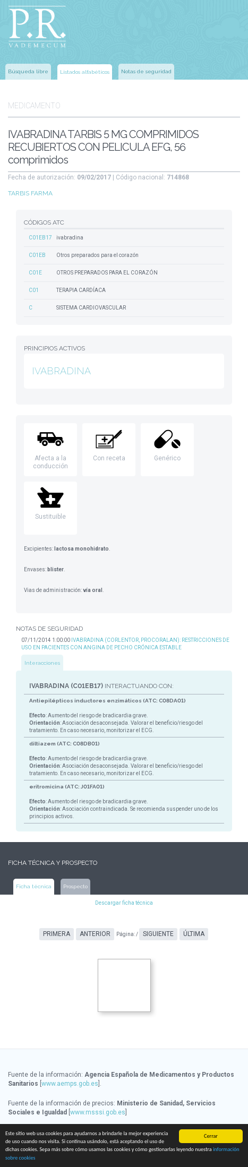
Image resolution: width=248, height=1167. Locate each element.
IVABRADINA (61, 370)
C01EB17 (40, 238)
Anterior (95, 934)
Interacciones (42, 663)
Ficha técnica (34, 886)
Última (193, 934)
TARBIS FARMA (30, 193)
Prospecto (75, 886)
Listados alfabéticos (84, 72)
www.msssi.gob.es (97, 1112)
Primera (56, 934)
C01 (34, 290)
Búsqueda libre (28, 71)
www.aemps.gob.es (69, 1083)
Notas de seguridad (146, 71)
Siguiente (158, 934)
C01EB (37, 255)
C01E (35, 273)
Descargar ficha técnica (124, 903)
